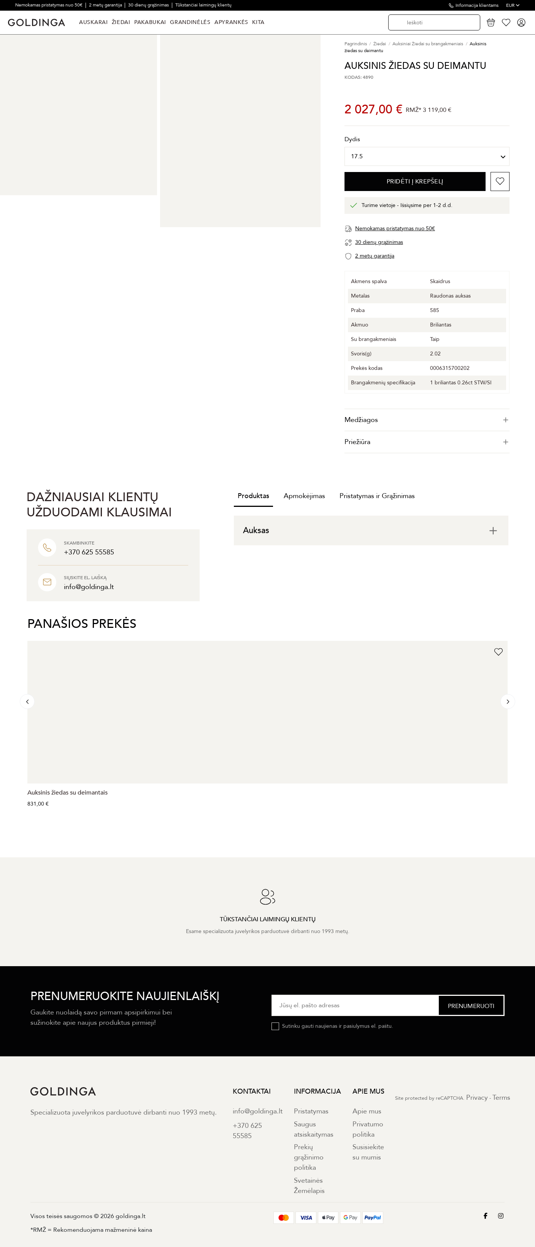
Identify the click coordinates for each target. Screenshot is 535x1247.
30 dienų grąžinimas (149, 5)
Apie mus (366, 1111)
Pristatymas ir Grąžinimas (377, 496)
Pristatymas (311, 1111)
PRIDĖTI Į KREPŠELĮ (415, 181)
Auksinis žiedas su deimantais (67, 792)
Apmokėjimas (304, 496)
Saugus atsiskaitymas (313, 1129)
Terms (501, 1097)
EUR (513, 5)
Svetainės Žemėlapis (309, 1186)
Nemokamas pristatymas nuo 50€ (49, 5)
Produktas (253, 496)
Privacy (477, 1097)
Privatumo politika (367, 1129)
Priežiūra (427, 442)
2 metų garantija (106, 5)
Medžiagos (427, 420)
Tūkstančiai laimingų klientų (203, 5)
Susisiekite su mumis (368, 1152)
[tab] (427, 420)
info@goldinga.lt (258, 1111)
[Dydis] (427, 156)
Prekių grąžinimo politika (309, 1157)
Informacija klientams (477, 5)
